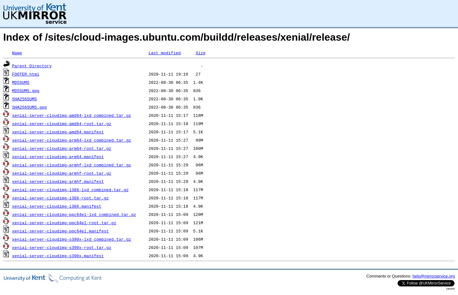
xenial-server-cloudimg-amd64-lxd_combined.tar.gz (71, 115)
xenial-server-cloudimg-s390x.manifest (58, 255)
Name (17, 53)
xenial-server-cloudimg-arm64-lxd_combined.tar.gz (71, 140)
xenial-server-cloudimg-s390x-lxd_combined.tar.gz (71, 239)
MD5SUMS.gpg (25, 90)
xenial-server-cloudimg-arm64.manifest (58, 156)
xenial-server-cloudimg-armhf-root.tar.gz (61, 173)
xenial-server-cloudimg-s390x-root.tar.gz (61, 247)
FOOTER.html (25, 74)
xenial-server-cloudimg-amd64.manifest (58, 132)
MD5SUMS (21, 82)
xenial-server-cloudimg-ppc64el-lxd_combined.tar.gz (74, 214)
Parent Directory (32, 66)
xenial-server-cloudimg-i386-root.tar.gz (60, 198)
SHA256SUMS (24, 99)
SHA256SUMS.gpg (29, 107)
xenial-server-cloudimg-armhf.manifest (58, 181)
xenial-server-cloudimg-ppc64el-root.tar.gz (64, 222)
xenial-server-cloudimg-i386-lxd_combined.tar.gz (70, 189)
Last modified (165, 53)
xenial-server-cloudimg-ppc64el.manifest (60, 231)
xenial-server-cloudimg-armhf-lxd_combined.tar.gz (71, 165)
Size (200, 53)
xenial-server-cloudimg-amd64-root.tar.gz (61, 123)
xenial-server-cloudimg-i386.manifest (56, 206)
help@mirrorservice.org (434, 276)
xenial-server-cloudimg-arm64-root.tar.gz (61, 148)
